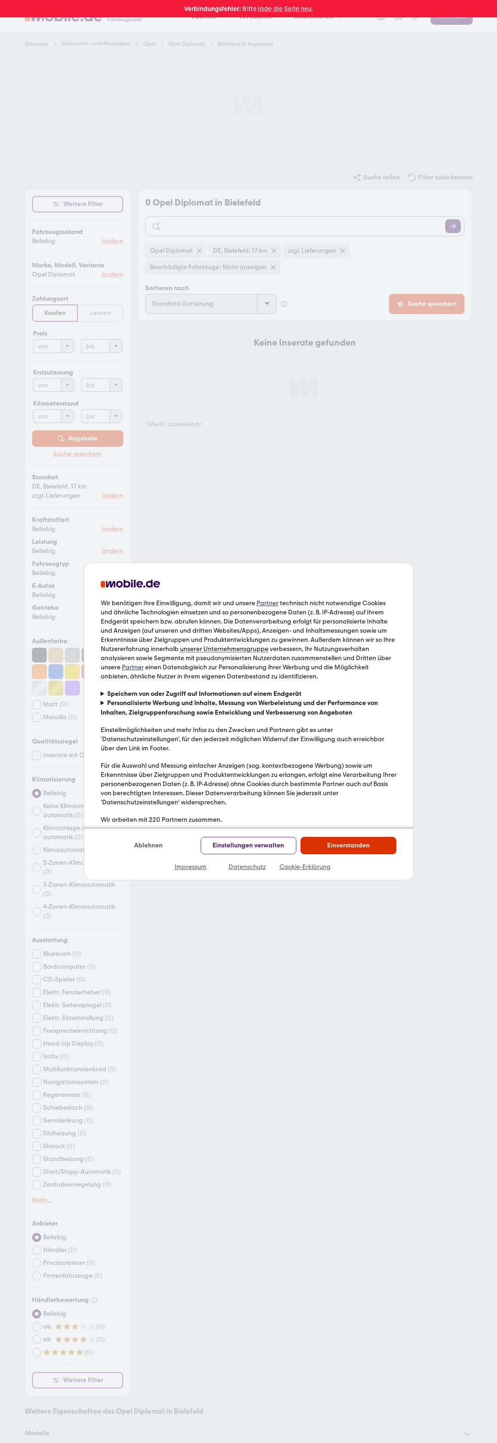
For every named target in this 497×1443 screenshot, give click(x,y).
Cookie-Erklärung (305, 867)
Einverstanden (348, 845)
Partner (268, 603)
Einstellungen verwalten (248, 845)
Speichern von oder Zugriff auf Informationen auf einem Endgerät (204, 694)
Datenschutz (247, 867)
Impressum (191, 867)
